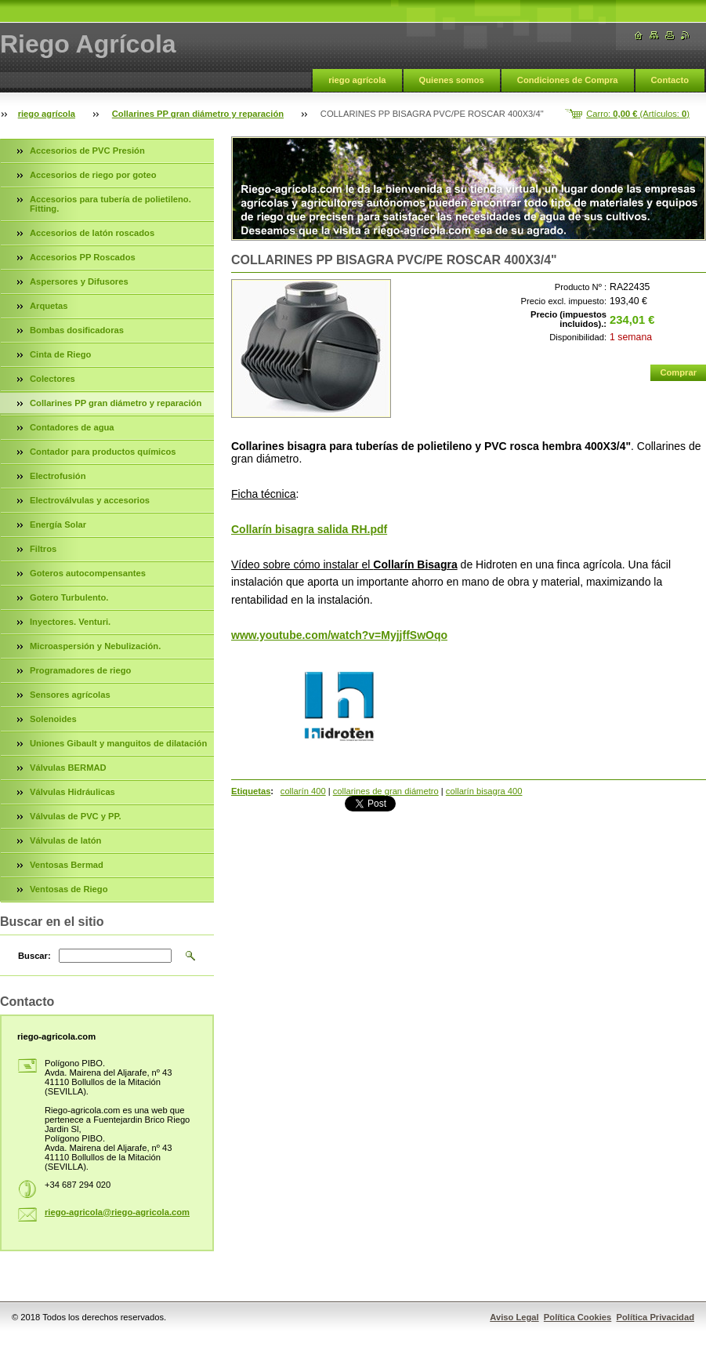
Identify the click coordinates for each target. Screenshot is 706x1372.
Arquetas (49, 305)
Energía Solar (58, 524)
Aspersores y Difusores (79, 281)
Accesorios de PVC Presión (87, 150)
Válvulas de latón (65, 840)
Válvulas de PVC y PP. (75, 816)
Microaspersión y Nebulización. (95, 646)
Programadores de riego (80, 670)
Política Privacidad (656, 1317)
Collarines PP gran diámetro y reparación (198, 113)
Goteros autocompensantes (88, 573)
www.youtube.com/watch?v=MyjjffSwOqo (339, 635)
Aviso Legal (514, 1317)
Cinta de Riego (60, 354)
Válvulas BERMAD (68, 767)
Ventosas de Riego (68, 889)
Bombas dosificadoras (77, 330)
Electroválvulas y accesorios (90, 500)
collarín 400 (303, 791)
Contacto (670, 80)
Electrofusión (57, 476)
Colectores (52, 378)
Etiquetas (250, 791)
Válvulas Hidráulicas (72, 792)
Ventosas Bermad (66, 864)
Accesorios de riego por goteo (93, 175)
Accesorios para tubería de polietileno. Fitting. (110, 203)
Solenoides (53, 719)
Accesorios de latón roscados (92, 233)
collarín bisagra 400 (484, 791)
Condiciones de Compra (567, 80)
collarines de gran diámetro (386, 791)
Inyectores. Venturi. (70, 621)
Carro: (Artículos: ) (638, 113)
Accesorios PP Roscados (83, 257)
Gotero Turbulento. (69, 597)
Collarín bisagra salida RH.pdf (309, 529)
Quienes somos (451, 80)
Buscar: (34, 955)
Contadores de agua (72, 427)
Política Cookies (577, 1317)
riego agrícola (357, 80)
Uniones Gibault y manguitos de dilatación (118, 743)
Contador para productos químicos (103, 451)
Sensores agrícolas (70, 694)
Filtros (43, 549)
